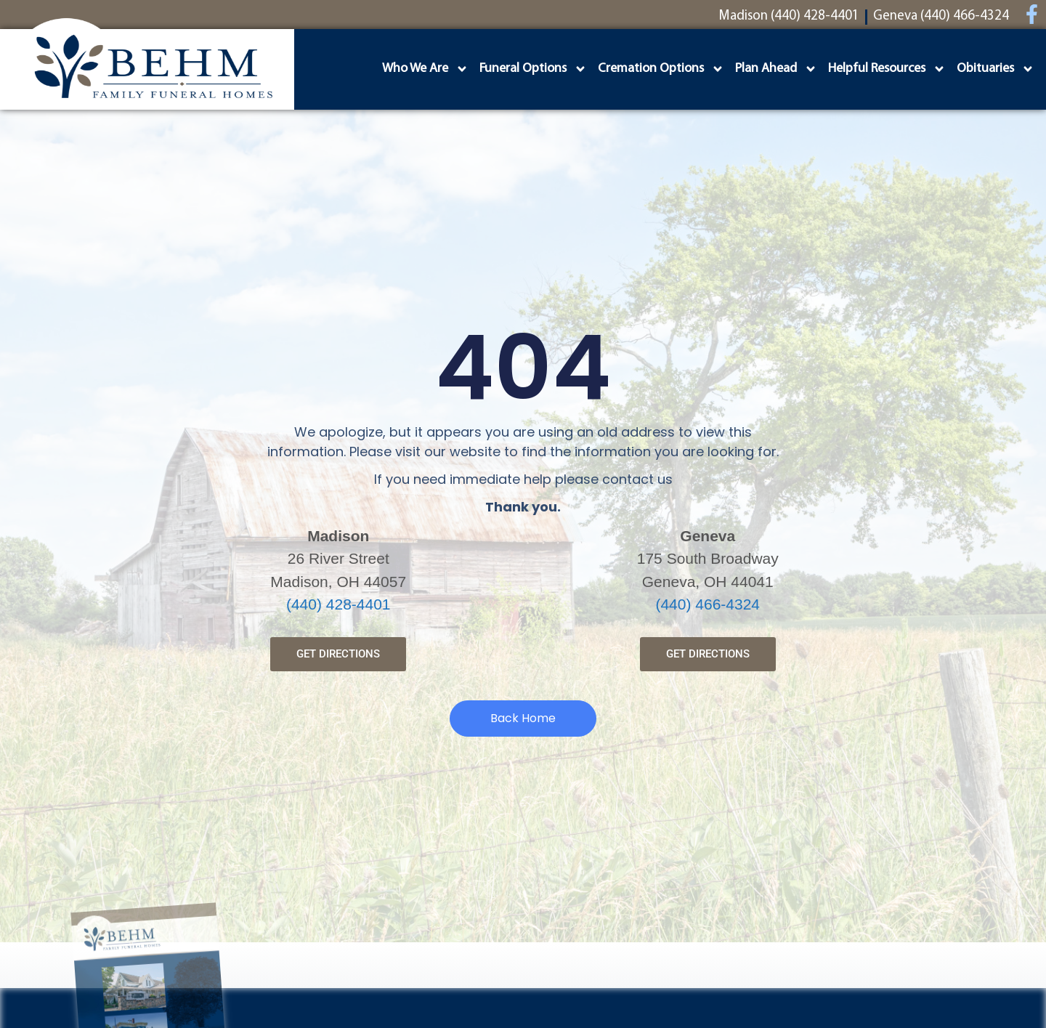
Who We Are (425, 69)
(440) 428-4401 (338, 604)
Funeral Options (533, 69)
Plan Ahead (776, 69)
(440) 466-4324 (707, 604)
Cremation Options (661, 69)
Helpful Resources (887, 69)
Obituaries (995, 69)
